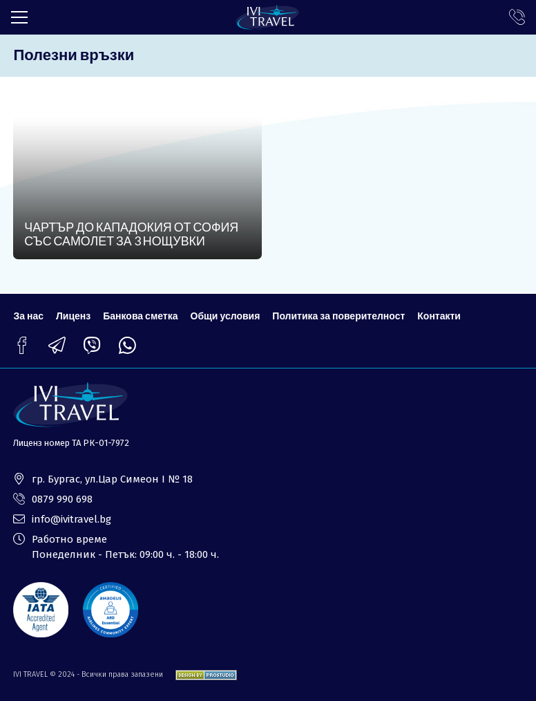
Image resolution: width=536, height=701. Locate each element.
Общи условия (225, 315)
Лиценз (73, 315)
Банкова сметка (140, 315)
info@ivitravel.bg (71, 519)
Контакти (439, 315)
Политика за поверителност (338, 315)
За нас (28, 315)
